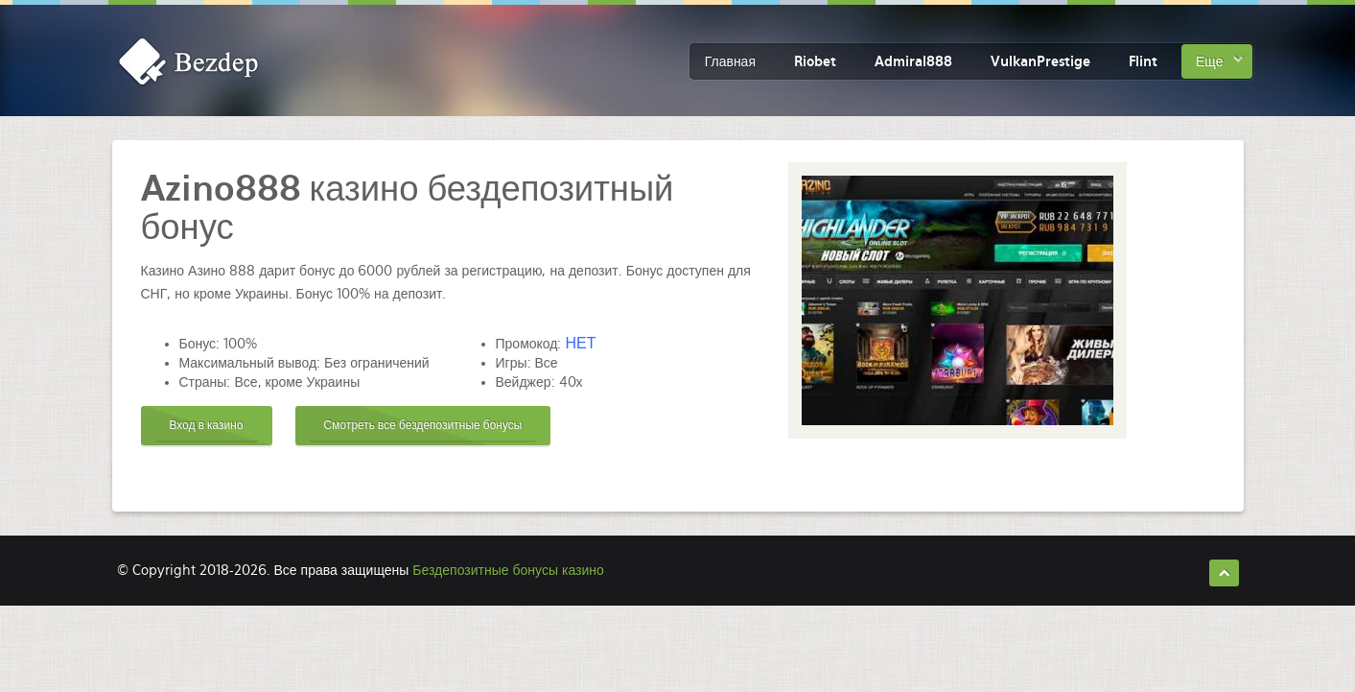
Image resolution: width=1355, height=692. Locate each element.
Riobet (815, 61)
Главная (730, 61)
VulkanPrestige (1040, 61)
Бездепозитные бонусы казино (507, 570)
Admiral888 (913, 61)
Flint (1143, 61)
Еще (1210, 61)
